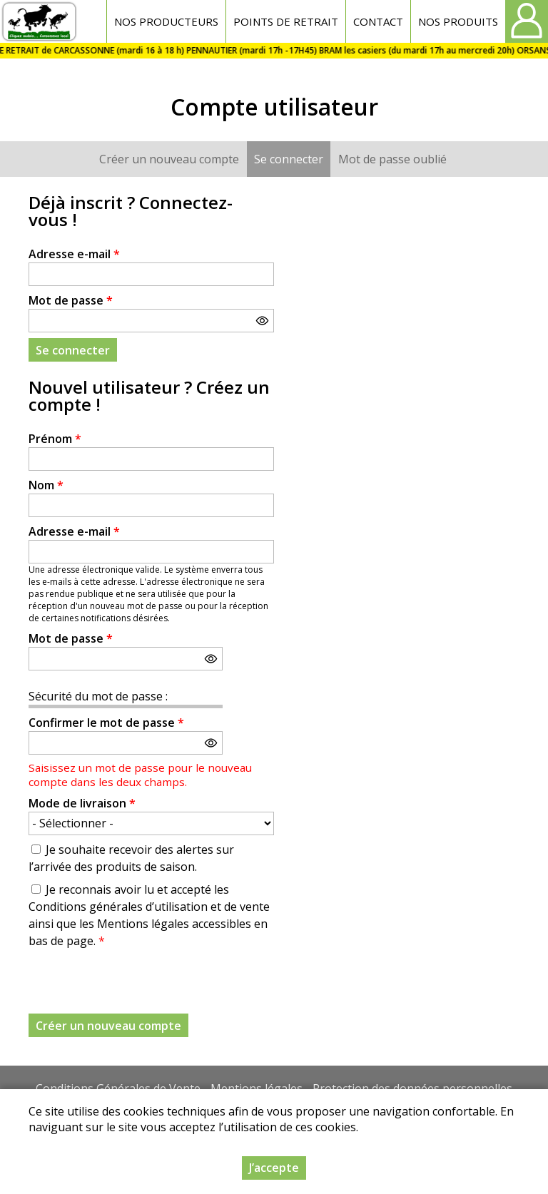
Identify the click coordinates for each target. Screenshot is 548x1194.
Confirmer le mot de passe (106, 722)
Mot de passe (71, 300)
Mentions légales (256, 1088)
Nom (46, 485)
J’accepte (274, 1167)
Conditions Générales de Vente (118, 1088)
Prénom (55, 439)
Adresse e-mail (74, 254)
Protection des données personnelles (412, 1088)
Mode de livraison (82, 803)
